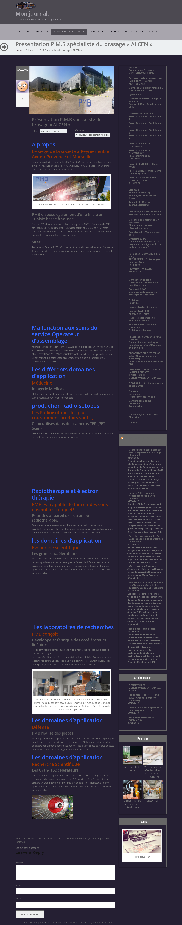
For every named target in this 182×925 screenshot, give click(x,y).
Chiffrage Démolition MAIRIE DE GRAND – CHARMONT (146, 89)
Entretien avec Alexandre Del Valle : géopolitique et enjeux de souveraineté (146, 539)
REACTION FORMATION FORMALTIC (35, 838)
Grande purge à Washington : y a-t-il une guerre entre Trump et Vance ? (145, 452)
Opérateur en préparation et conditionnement (144, 284)
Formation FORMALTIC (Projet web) (145, 255)
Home (19, 50)
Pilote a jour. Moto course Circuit (143, 196)
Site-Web (42, 31)
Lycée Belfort (136, 94)
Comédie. (97, 31)
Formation (134, 264)
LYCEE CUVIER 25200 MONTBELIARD (140, 82)
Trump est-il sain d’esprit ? (143, 628)
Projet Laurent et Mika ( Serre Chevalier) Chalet (145, 172)
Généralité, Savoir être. (141, 72)
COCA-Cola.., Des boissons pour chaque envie (146, 384)
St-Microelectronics (140, 330)
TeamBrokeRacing (139, 204)
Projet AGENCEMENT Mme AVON (143, 165)
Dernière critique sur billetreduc (140, 402)
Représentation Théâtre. (142, 396)
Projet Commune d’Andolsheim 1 (145, 117)
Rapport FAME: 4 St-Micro (143, 307)
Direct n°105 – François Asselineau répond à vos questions (142, 496)
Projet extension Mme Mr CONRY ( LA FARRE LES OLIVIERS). (142, 180)
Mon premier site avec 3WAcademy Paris (141, 226)
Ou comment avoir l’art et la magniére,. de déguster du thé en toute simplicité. (145, 244)
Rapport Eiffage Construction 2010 (145, 105)
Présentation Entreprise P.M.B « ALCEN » (145, 338)
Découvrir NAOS (137, 289)
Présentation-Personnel (142, 70)
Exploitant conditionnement (53, 131)
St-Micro (134, 300)
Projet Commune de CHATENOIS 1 (139, 145)
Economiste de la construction (145, 78)
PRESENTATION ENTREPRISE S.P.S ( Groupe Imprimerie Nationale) (144, 356)
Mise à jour (135, 417)
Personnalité (136, 406)
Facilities (134, 302)
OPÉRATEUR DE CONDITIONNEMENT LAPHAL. (145, 376)
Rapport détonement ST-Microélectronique (142, 319)
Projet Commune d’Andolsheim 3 (145, 131)
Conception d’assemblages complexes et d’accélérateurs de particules (145, 345)
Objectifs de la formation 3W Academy (144, 221)
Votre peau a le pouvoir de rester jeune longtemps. (143, 293)
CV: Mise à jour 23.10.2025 (127, 31)
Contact (154, 31)
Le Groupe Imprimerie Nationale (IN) (146, 362)
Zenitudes (134, 394)
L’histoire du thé (138, 239)
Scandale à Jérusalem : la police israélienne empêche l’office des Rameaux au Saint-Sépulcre (146, 585)
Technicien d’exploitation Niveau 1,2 (142, 326)
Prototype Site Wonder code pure (144, 233)
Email (18, 898)
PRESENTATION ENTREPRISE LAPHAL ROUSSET (144, 371)
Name (19, 885)
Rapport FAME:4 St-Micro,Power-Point (139, 312)
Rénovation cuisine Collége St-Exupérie (145, 100)
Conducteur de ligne (69, 31)
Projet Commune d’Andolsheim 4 (145, 137)
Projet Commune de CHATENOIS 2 (139, 151)
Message (20, 862)
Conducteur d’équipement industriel (92, 135)
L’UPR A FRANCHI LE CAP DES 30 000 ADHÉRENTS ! (144, 440)
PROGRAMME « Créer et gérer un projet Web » (145, 260)
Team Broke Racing (139, 192)
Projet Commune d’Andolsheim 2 (145, 124)
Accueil (22, 31)
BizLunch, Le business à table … (146, 211)
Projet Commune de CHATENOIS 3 (139, 157)
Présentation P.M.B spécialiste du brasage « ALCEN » (145, 709)
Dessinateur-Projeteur (141, 113)
